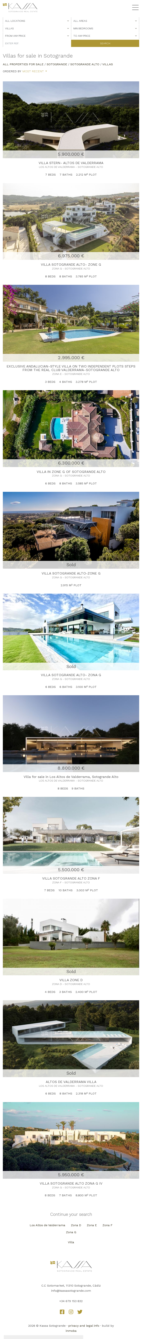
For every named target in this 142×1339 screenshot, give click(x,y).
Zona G (71, 1232)
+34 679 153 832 (71, 1301)
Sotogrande (57, 64)
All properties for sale (23, 64)
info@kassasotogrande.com (71, 1290)
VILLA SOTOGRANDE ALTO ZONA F (71, 878)
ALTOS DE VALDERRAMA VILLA (71, 1082)
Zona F (107, 1225)
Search (105, 43)
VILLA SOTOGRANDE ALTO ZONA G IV (71, 1183)
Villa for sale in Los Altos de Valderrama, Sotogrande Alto (71, 777)
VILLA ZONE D (71, 980)
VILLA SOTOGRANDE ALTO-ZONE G (71, 573)
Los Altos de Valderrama (47, 1225)
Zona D (76, 1225)
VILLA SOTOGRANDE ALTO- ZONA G (71, 675)
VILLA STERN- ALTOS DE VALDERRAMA (71, 163)
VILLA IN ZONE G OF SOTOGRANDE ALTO (71, 472)
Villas (107, 64)
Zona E (92, 1225)
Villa (71, 1242)
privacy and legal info (83, 1325)
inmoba (71, 1331)
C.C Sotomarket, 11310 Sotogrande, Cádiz (71, 1285)
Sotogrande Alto (84, 64)
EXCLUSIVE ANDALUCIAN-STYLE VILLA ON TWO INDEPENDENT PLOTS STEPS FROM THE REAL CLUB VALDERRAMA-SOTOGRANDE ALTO (71, 368)
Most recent (33, 71)
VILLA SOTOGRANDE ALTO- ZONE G (71, 264)
